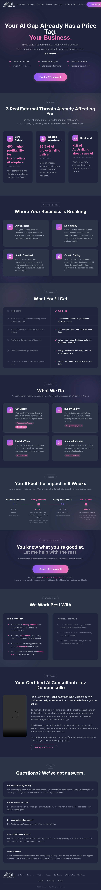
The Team (81, 4)
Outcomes (30, 4)
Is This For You (70, 4)
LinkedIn (41, 881)
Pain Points (21, 4)
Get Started (58, 4)
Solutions (40, 4)
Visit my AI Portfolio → (44, 748)
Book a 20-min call (50, 77)
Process (49, 4)
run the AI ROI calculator (52, 578)
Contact (60, 881)
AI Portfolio (51, 881)
